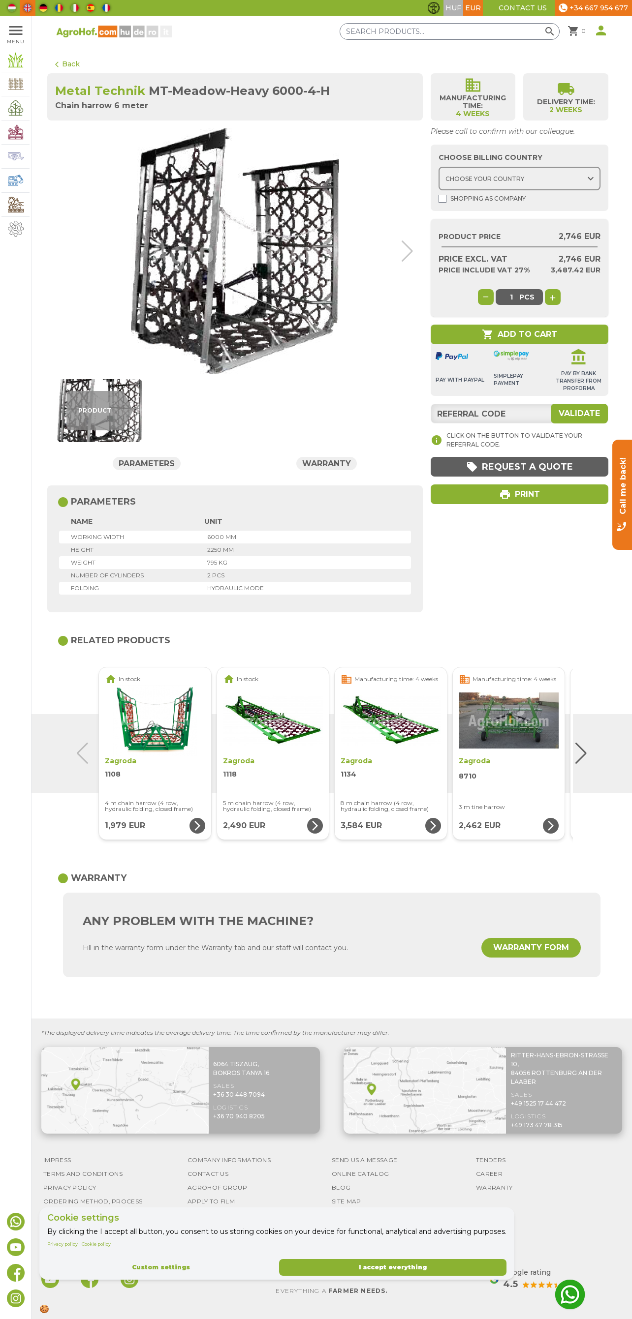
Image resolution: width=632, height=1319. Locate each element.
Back (67, 64)
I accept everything (393, 1267)
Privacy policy (62, 1244)
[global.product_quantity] (511, 297)
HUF (453, 7)
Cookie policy (96, 1244)
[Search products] (450, 31)
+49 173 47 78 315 (537, 1125)
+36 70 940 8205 (239, 1116)
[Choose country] (519, 178)
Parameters (147, 463)
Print (519, 494)
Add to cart (519, 334)
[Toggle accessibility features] (434, 8)
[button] (403, 251)
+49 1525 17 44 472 (538, 1103)
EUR (473, 7)
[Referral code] (519, 413)
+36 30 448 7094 (239, 1094)
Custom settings (161, 1267)
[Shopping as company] (442, 199)
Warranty (326, 463)
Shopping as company (482, 199)
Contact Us (523, 7)
